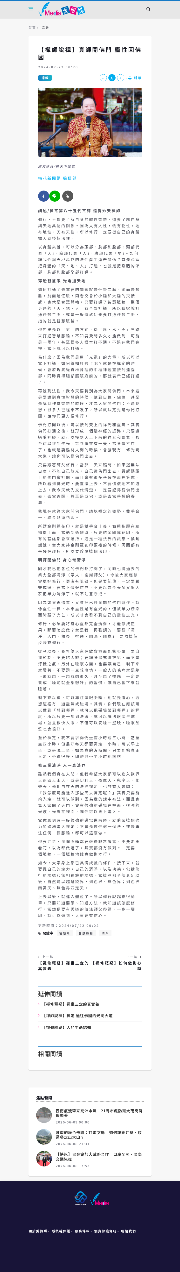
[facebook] (43, 196)
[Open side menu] (30, 8)
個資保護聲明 (105, 1231)
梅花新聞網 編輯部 (57, 178)
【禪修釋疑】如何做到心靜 (116, 965)
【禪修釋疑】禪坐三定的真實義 (63, 965)
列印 (135, 77)
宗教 (45, 77)
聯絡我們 (128, 1231)
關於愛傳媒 (37, 1231)
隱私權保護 (61, 1231)
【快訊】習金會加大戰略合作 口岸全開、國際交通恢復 (99, 1156)
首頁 (32, 27)
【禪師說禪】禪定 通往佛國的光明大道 (77, 1015)
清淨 (105, 933)
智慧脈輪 (86, 933)
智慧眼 (64, 933)
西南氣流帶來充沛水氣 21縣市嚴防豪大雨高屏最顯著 (99, 1113)
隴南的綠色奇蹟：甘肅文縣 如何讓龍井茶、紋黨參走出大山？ (99, 1135)
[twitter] (54, 196)
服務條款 (82, 1231)
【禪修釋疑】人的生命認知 (66, 1027)
